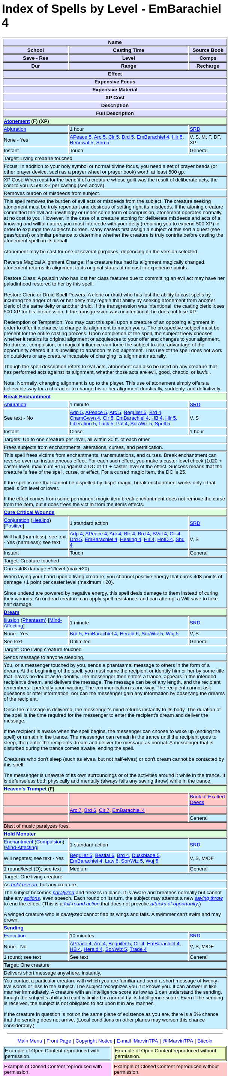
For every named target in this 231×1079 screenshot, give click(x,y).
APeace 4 (96, 533)
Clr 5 (113, 137)
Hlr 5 (177, 137)
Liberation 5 (83, 423)
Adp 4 (76, 533)
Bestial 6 (104, 855)
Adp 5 (76, 412)
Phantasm (33, 620)
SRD (195, 129)
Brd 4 (155, 412)
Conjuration (16, 520)
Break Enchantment (27, 396)
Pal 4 (122, 423)
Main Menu (29, 1041)
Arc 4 (115, 533)
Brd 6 (90, 810)
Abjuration (15, 129)
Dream (12, 612)
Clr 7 (104, 810)
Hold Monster (20, 834)
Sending (14, 928)
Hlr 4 (149, 539)
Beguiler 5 (135, 412)
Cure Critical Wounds (29, 512)
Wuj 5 (172, 633)
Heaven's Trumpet (25, 789)
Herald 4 (93, 949)
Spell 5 (162, 423)
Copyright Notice (93, 1041)
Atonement (17, 121)
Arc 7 (75, 810)
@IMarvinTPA (177, 1041)
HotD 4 (164, 539)
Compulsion (49, 842)
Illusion (12, 620)
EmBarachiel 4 (153, 137)
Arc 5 (99, 137)
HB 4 (157, 418)
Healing (40, 520)
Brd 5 (76, 633)
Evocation (15, 935)
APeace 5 (81, 137)
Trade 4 (138, 949)
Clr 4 (175, 533)
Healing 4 (130, 539)
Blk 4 (129, 533)
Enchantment (18, 842)
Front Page (58, 1041)
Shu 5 (102, 142)
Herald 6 (129, 633)
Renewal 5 (81, 142)
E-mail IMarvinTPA (137, 1041)
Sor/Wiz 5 (141, 423)
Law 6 (111, 861)
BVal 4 (160, 533)
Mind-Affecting (21, 847)
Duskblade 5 (145, 855)
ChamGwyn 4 (85, 418)
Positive (14, 526)
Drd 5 (128, 137)
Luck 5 (106, 423)
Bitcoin (205, 1041)
